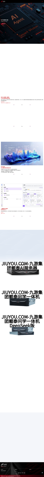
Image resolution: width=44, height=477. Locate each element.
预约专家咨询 (3, 23)
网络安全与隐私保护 (3, 470)
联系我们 (2, 469)
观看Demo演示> (3, 213)
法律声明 (30, 469)
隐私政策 (16, 469)
